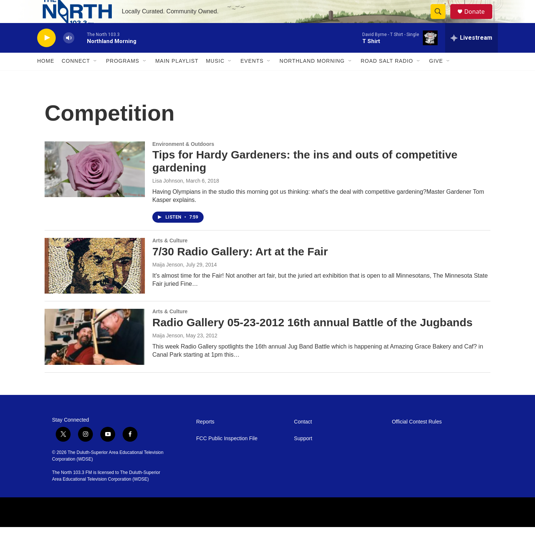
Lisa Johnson (167, 197)
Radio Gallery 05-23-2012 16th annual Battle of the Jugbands (312, 339)
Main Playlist (176, 77)
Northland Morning (311, 77)
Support (303, 454)
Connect (76, 77)
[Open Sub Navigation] (95, 77)
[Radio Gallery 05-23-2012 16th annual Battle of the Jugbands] (95, 353)
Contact (303, 438)
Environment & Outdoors (183, 160)
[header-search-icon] (441, 19)
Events (251, 77)
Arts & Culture (170, 256)
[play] (46, 54)
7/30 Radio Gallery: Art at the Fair (240, 267)
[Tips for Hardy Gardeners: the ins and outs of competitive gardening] (95, 185)
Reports (205, 438)
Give (436, 77)
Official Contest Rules (417, 438)
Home (45, 77)
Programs (122, 77)
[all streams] (471, 54)
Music (215, 77)
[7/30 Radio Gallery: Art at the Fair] (95, 282)
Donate (478, 19)
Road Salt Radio (387, 77)
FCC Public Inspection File (226, 454)
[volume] (68, 54)
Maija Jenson (167, 281)
